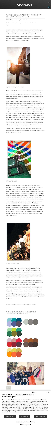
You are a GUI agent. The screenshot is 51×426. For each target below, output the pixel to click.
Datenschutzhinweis (28, 421)
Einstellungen (25, 416)
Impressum (19, 421)
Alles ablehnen (10, 416)
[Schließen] (49, 392)
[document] (25, 404)
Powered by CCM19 (25, 424)
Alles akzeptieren (40, 416)
